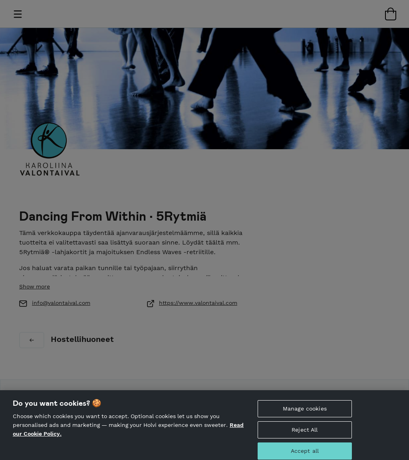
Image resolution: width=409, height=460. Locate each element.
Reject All (305, 434)
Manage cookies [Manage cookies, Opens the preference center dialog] (305, 413)
